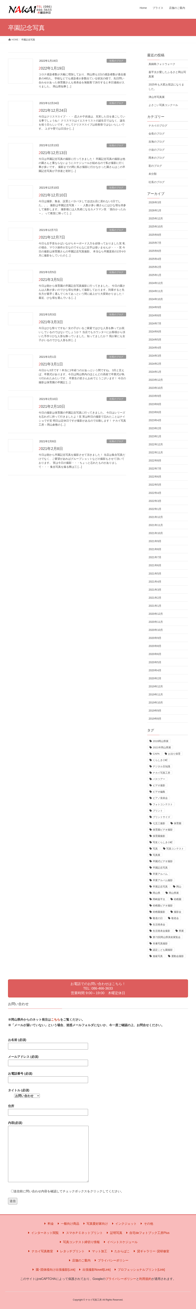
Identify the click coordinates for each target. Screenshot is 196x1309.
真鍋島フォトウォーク (162, 64)
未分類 (153, 173)
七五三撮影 (159, 823)
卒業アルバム (160, 873)
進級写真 (158, 956)
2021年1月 (155, 605)
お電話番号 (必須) (48, 1076)
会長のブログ (157, 133)
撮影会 (177, 911)
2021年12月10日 (53, 195)
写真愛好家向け (95, 1223)
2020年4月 (155, 670)
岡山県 (156, 892)
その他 (146, 1223)
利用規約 (145, 1278)
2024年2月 (155, 363)
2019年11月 (156, 694)
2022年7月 (155, 468)
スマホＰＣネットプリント (82, 1232)
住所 (48, 1109)
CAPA (156, 753)
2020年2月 (155, 678)
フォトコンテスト (163, 804)
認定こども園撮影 (163, 949)
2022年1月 (155, 508)
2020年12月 (156, 613)
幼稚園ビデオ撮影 (163, 905)
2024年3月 (155, 355)
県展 (181, 930)
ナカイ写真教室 (40, 1251)
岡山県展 (174, 892)
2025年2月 (155, 266)
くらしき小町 (160, 760)
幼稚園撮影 (159, 911)
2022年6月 (155, 476)
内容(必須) (48, 1152)
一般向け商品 (67, 1223)
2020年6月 (155, 654)
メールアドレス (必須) (48, 1059)
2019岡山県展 (160, 741)
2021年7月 (155, 557)
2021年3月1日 (51, 364)
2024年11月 (156, 291)
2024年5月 (155, 339)
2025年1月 (155, 275)
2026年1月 (155, 210)
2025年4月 (155, 258)
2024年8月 (155, 315)
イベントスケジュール (120, 1242)
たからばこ (120, 1251)
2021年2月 (155, 597)
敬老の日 (158, 918)
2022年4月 (155, 492)
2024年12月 (156, 283)
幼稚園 (177, 899)
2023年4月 (155, 420)
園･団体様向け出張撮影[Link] (53, 1269)
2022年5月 (155, 484)
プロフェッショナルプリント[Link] (139, 1269)
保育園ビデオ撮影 (163, 829)
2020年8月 (155, 646)
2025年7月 (155, 242)
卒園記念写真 (160, 867)
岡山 (178, 886)
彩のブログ (155, 165)
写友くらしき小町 (163, 842)
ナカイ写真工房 (161, 772)
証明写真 (113, 1232)
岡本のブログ (157, 157)
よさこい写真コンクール (163, 105)
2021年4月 (155, 581)
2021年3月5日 (51, 279)
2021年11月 (156, 525)
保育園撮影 (159, 836)
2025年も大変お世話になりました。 (166, 86)
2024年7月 (155, 323)
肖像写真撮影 (160, 943)
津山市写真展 (157, 96)
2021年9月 (155, 541)
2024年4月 (155, 347)
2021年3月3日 (51, 322)
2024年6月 (155, 331)
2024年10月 (156, 299)
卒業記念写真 (160, 886)
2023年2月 (155, 428)
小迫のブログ (157, 149)
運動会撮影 (177, 956)
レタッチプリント (70, 1251)
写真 (155, 848)
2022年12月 (156, 444)
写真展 (156, 855)
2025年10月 (156, 226)
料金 (48, 1223)
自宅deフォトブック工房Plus (147, 1232)
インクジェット (124, 1223)
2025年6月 (155, 250)
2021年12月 (156, 517)
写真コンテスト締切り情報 (79, 1242)
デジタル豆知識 (161, 766)
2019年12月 (156, 686)
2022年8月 (155, 460)
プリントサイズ (161, 817)
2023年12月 (156, 379)
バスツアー (159, 779)
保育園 (177, 823)
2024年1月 (155, 371)
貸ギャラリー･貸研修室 (150, 1251)
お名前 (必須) (48, 1043)
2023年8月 (155, 404)
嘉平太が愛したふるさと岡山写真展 (167, 74)
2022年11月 (156, 452)
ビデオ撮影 (159, 785)
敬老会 (175, 918)
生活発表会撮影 (161, 930)
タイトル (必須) (24, 1093)
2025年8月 (155, 234)
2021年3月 (155, 589)
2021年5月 (155, 573)
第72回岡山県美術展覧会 (166, 937)
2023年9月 (155, 395)
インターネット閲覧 (43, 1232)
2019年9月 (155, 710)
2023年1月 (155, 436)
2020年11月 (156, 621)
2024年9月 (155, 307)
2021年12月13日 (53, 153)
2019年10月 (156, 702)
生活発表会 (159, 924)
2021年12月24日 (53, 110)
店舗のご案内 (79, 1260)
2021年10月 (156, 533)
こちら (55, 1019)
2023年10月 (156, 387)
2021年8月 (155, 549)
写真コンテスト (175, 848)
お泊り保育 (174, 753)
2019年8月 (155, 718)
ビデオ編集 (159, 791)
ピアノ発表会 (160, 798)
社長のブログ (116, 60)
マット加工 (97, 1251)
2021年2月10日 (52, 406)
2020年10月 (156, 629)
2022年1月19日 (52, 68)
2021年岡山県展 (162, 747)
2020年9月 (155, 637)
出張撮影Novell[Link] (94, 1269)
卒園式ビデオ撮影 (163, 861)
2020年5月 (155, 662)
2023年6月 (155, 412)
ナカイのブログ (158, 125)
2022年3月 (155, 500)
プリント (158, 810)
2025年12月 (156, 218)
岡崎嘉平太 (159, 899)
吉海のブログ (157, 141)
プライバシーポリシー (110, 1260)
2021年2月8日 (51, 448)
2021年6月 (155, 565)
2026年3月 (155, 202)
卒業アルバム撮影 (163, 880)
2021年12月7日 (52, 237)
